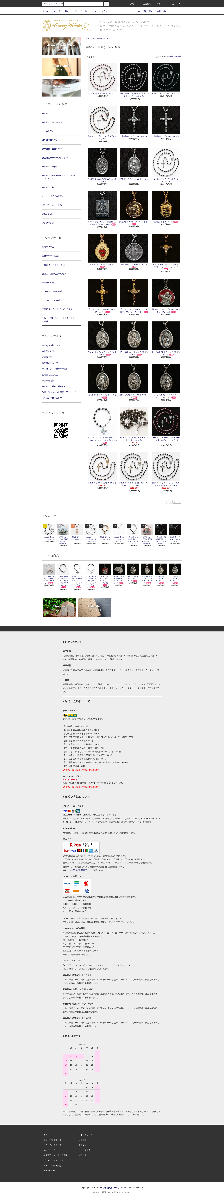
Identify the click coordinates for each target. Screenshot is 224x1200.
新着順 (178, 56)
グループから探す (79, 11)
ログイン (159, 4)
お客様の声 (47, 357)
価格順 (170, 56)
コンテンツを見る (98, 11)
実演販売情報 (48, 380)
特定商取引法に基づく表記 (55, 1155)
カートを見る (84, 1150)
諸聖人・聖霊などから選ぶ (101, 38)
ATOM (52, 1171)
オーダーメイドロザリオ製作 (55, 369)
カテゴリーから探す (59, 11)
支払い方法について (52, 1140)
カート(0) (175, 4)
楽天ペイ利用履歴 (79, 870)
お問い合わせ (160, 11)
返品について (49, 1150)
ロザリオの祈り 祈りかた (54, 386)
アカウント (130, 4)
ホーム (45, 11)
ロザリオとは (48, 351)
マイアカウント (85, 1135)
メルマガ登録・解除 (142, 11)
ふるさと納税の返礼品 (52, 398)
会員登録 (145, 4)
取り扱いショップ (50, 363)
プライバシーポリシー (53, 1160)
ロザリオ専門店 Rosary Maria (111, 1188)
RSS (45, 1171)
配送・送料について (52, 1145)
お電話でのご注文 (50, 374)
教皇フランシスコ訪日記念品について (59, 392)
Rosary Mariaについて (52, 345)
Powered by (112, 1192)
